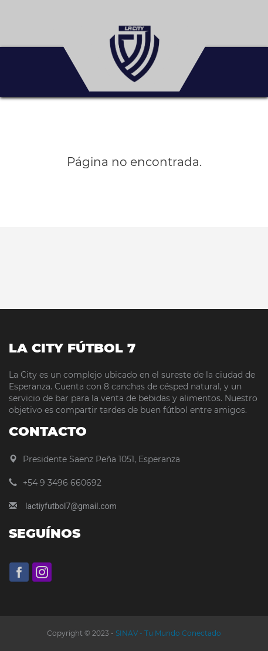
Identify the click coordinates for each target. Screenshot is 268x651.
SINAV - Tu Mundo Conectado (167, 633)
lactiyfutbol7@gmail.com (71, 506)
